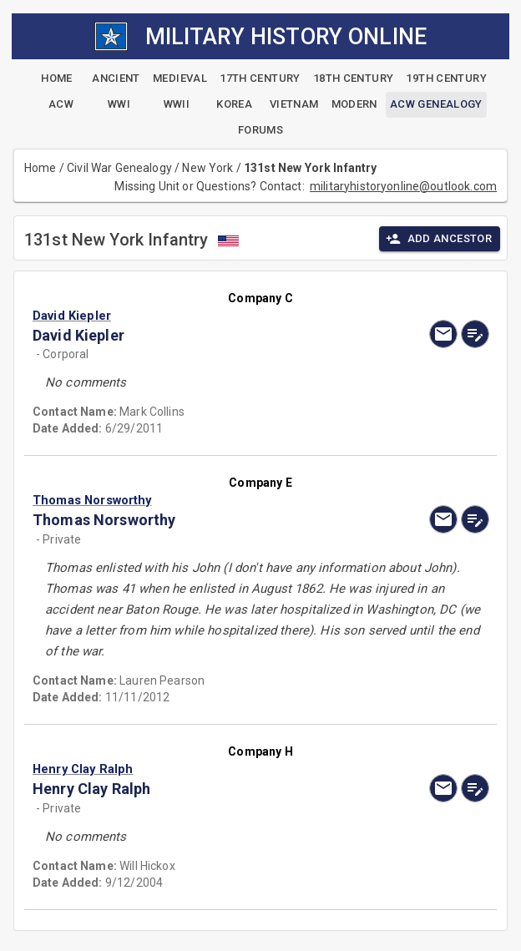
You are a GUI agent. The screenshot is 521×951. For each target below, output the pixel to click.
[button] (192, 315)
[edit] (475, 334)
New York (207, 168)
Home (40, 168)
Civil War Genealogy (119, 168)
